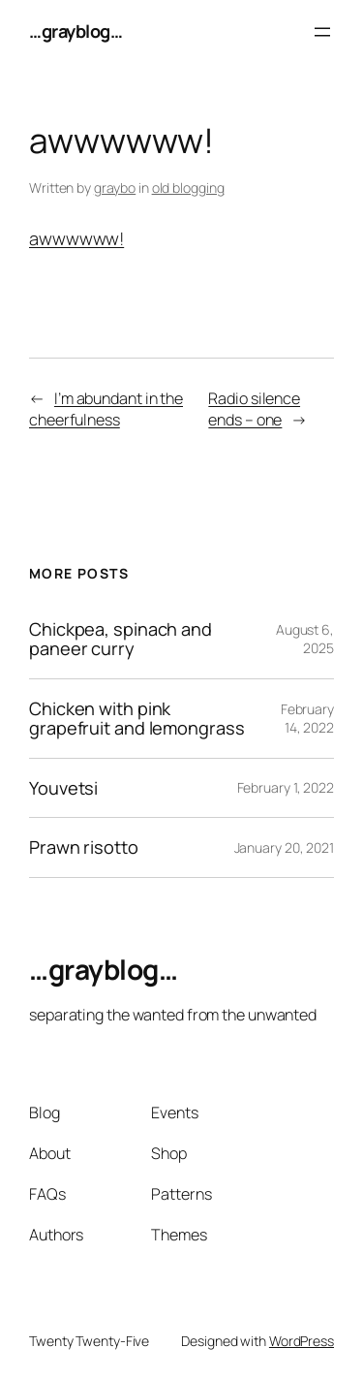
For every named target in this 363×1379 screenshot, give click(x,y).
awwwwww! (76, 238)
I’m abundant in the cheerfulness (106, 409)
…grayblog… (75, 31)
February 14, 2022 (307, 718)
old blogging (188, 187)
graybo (115, 187)
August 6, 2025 (305, 639)
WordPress (301, 1341)
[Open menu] (322, 32)
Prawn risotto (83, 847)
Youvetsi (63, 788)
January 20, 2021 (284, 847)
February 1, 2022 (285, 787)
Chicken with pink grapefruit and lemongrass (137, 718)
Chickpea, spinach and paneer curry (120, 639)
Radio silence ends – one (254, 409)
